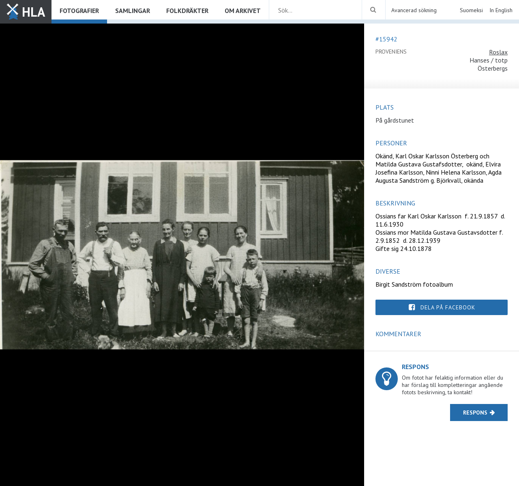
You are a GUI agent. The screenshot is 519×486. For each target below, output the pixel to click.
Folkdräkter (187, 10)
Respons (475, 412)
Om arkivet (243, 10)
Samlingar (132, 10)
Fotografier (79, 10)
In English (501, 10)
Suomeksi (471, 10)
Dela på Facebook (447, 307)
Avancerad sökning (414, 10)
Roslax (498, 52)
